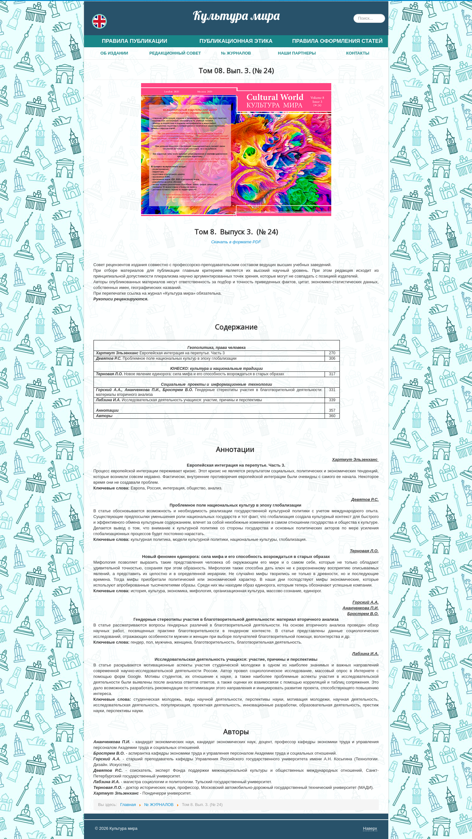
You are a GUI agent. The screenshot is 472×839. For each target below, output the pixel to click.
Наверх (370, 828)
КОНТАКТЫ (357, 53)
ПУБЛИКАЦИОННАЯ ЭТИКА (235, 41)
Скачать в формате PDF (236, 241)
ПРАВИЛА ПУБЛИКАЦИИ (134, 41)
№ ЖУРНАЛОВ (236, 53)
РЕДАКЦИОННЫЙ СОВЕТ (175, 53)
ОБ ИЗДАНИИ (114, 53)
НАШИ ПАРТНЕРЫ (297, 53)
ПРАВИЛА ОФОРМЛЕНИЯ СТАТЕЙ (337, 41)
